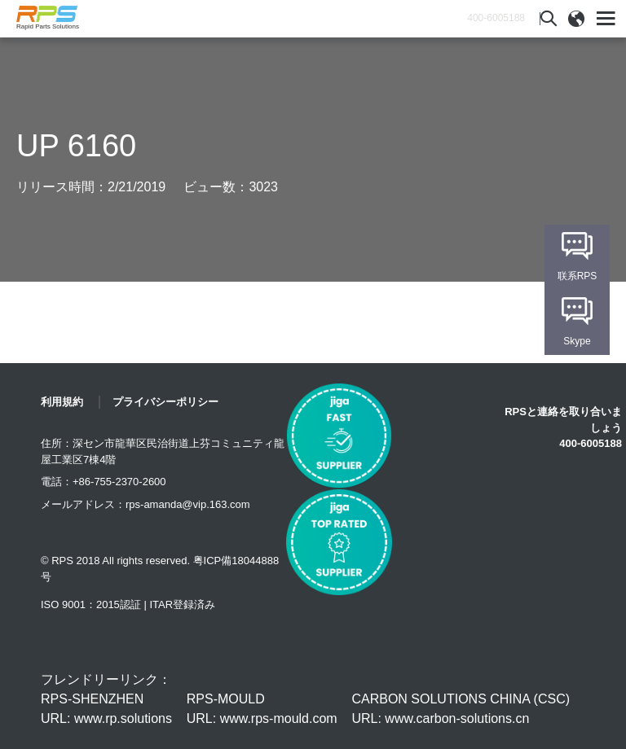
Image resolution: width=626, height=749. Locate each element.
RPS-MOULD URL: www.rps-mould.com (262, 708)
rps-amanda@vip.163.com (188, 504)
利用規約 (62, 402)
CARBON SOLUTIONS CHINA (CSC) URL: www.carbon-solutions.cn (460, 708)
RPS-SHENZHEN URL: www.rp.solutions (106, 708)
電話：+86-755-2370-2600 (103, 481)
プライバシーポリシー (165, 402)
